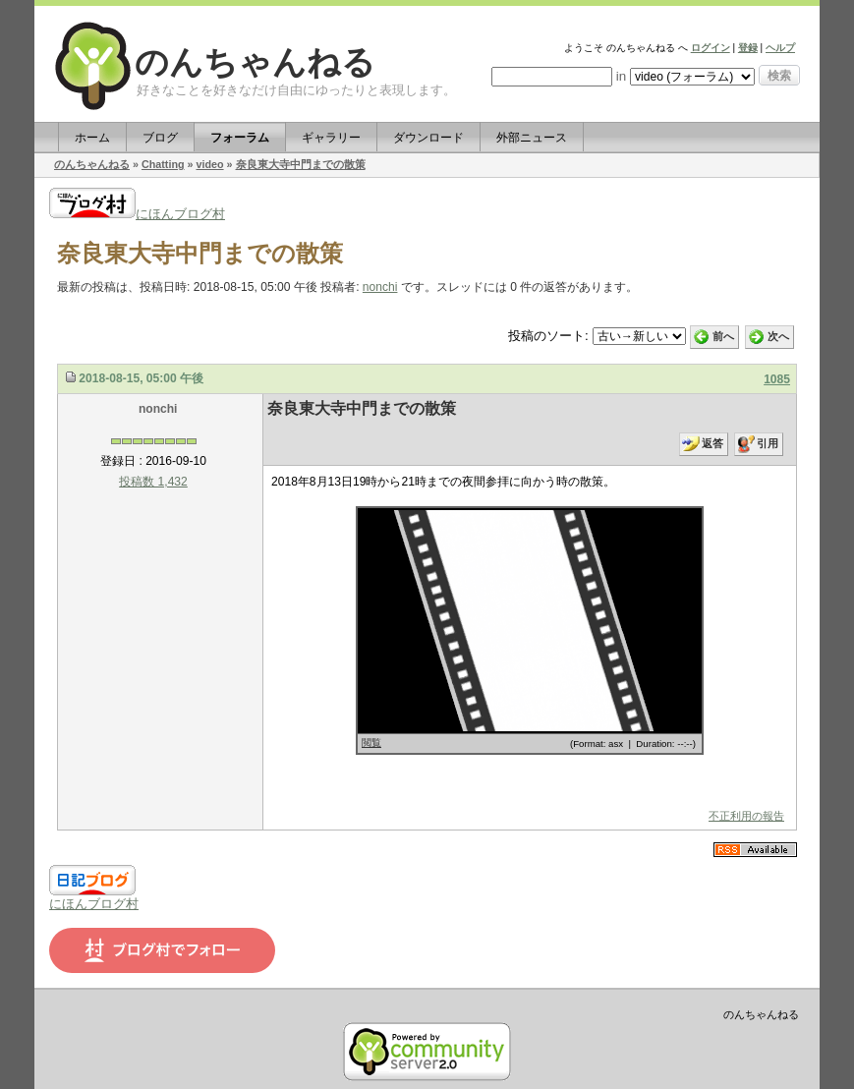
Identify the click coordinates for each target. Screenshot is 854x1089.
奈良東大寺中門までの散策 (301, 164)
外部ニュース (531, 137)
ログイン (710, 47)
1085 (777, 379)
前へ (723, 336)
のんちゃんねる (255, 62)
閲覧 (371, 742)
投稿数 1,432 (153, 481)
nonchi (380, 287)
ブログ (160, 137)
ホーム (92, 137)
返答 (712, 443)
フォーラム (239, 137)
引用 (767, 443)
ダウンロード (428, 137)
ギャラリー (331, 137)
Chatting (163, 164)
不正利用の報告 (746, 816)
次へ (778, 336)
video (210, 164)
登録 (748, 47)
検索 (779, 76)
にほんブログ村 (137, 213)
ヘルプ (780, 47)
